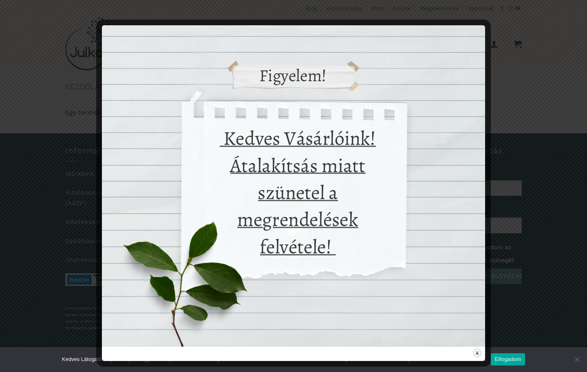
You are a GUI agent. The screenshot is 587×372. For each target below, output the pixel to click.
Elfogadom (508, 359)
